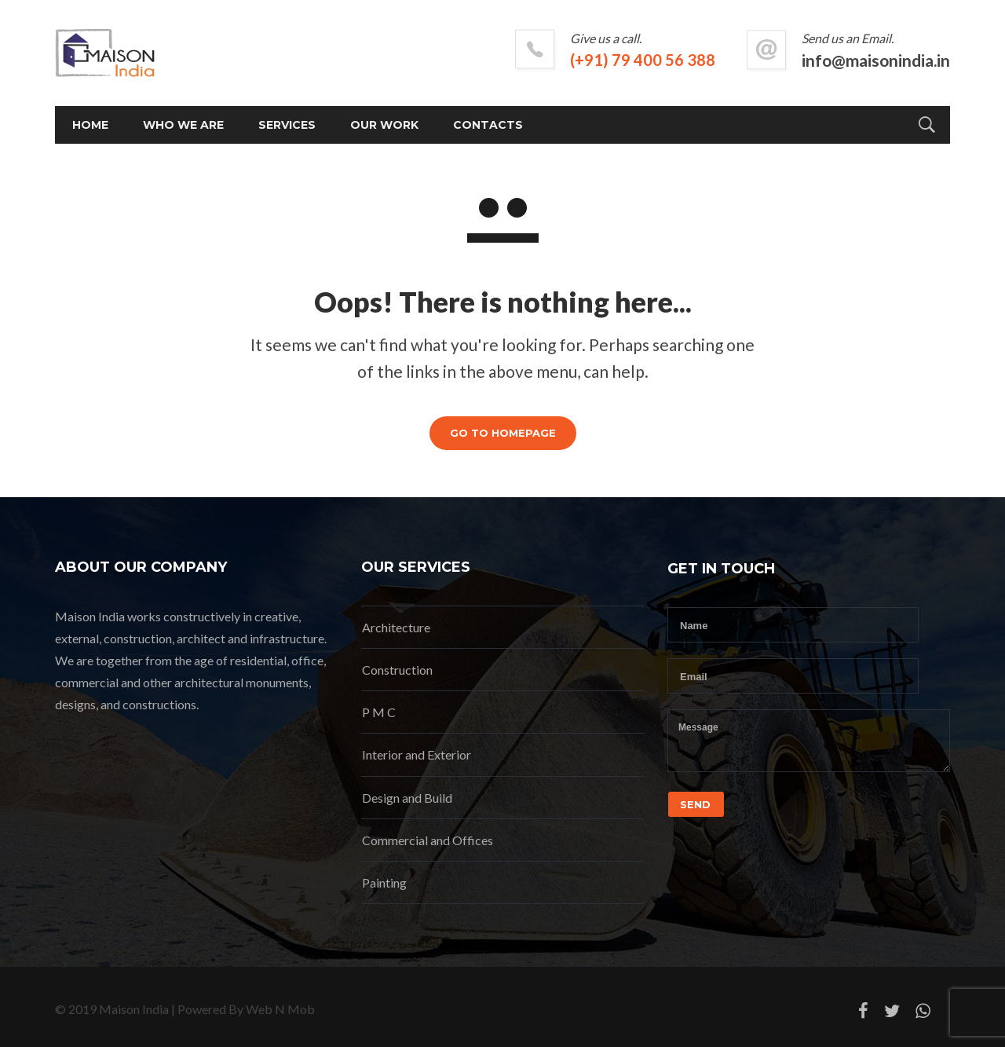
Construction (397, 669)
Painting (384, 882)
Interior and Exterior (416, 754)
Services (287, 125)
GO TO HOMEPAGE (503, 432)
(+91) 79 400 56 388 (642, 59)
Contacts (488, 125)
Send (695, 804)
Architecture (396, 627)
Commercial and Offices (427, 840)
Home (90, 125)
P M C (379, 712)
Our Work (384, 125)
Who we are (183, 125)
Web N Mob (280, 1008)
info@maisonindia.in (876, 60)
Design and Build (407, 797)
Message (808, 740)
